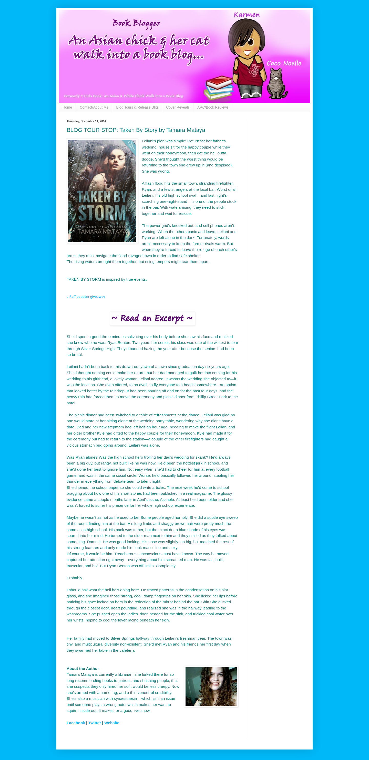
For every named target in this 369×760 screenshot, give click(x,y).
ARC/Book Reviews (213, 107)
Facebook (76, 723)
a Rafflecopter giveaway (86, 297)
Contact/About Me (94, 107)
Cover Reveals (178, 107)
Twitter (94, 723)
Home (67, 107)
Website (111, 723)
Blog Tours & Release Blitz (137, 107)
